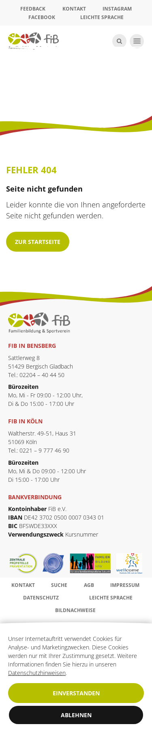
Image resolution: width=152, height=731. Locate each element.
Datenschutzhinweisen (37, 673)
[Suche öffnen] (119, 41)
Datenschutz (41, 597)
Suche (59, 585)
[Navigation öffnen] (137, 41)
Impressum (124, 585)
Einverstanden (76, 693)
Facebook (41, 17)
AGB (89, 585)
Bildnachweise (75, 610)
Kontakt (74, 8)
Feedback (32, 8)
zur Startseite (37, 242)
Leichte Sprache (102, 17)
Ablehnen (76, 715)
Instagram (117, 8)
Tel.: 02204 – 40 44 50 (36, 375)
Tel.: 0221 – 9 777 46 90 (38, 450)
